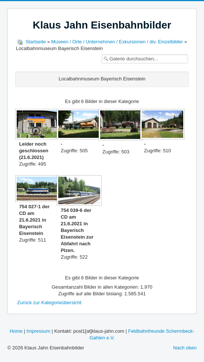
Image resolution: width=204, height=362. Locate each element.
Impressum (38, 331)
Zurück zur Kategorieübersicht (49, 302)
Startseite (36, 41)
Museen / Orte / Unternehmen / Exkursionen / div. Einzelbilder (117, 41)
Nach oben (185, 348)
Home (16, 331)
